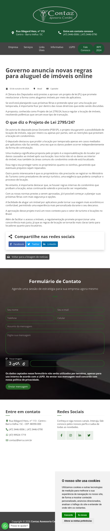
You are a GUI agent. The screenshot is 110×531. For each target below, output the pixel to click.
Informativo (57, 47)
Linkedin (49, 244)
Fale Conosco (85, 49)
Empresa (13, 47)
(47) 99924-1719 (17, 434)
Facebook (17, 244)
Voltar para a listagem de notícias (27, 256)
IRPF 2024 (98, 49)
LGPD (72, 47)
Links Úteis (42, 49)
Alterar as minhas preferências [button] (78, 521)
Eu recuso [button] (82, 515)
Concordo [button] (68, 515)
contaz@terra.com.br (20, 440)
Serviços (28, 47)
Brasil (39, 88)
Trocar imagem (14, 358)
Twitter (34, 244)
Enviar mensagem (18, 386)
